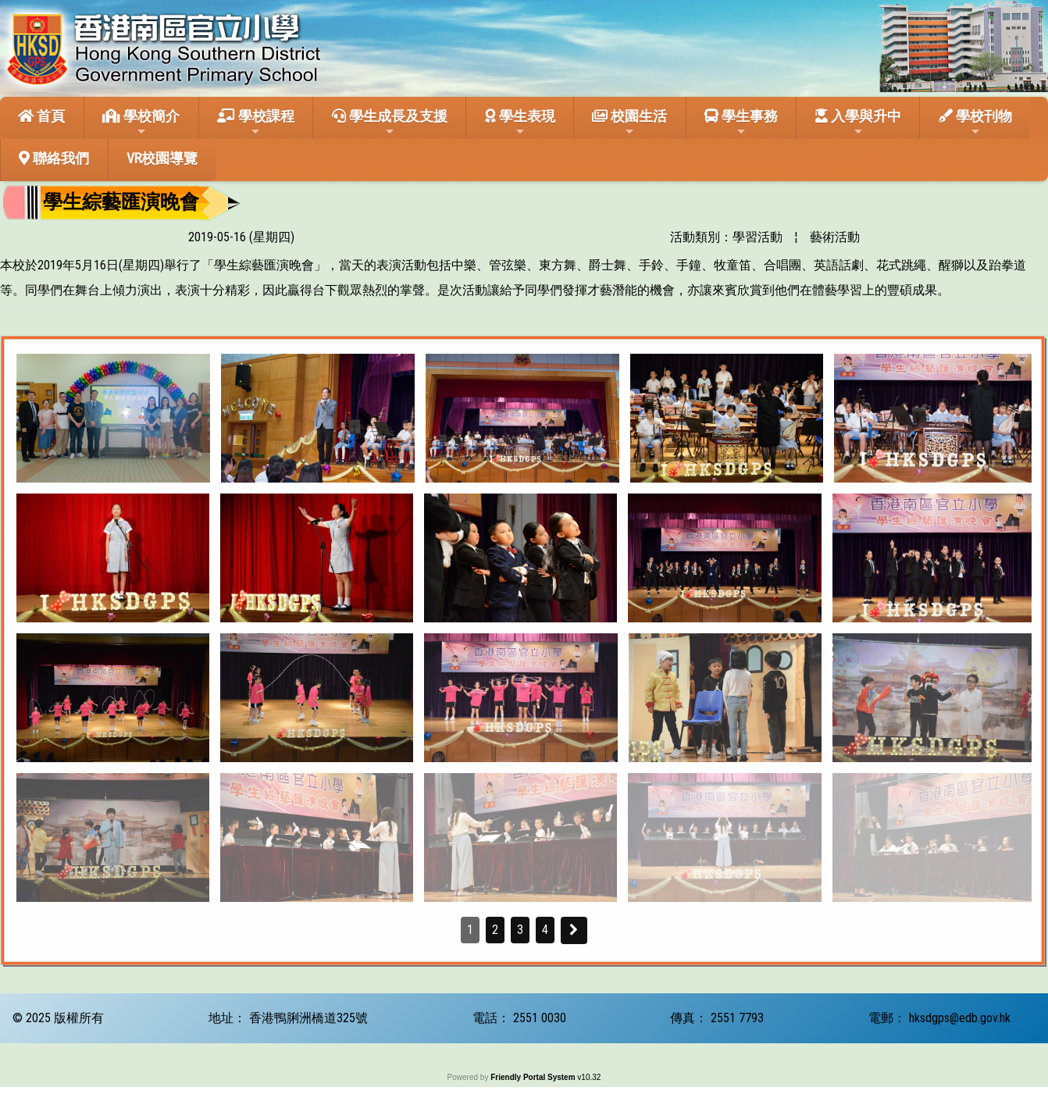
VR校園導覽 (162, 158)
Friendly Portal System (533, 1077)
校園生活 (629, 122)
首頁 (41, 116)
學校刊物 (975, 122)
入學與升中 (858, 122)
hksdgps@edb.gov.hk (960, 1017)
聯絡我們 (54, 158)
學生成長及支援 (389, 122)
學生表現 (520, 122)
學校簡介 (141, 122)
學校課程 (255, 122)
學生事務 (741, 122)
